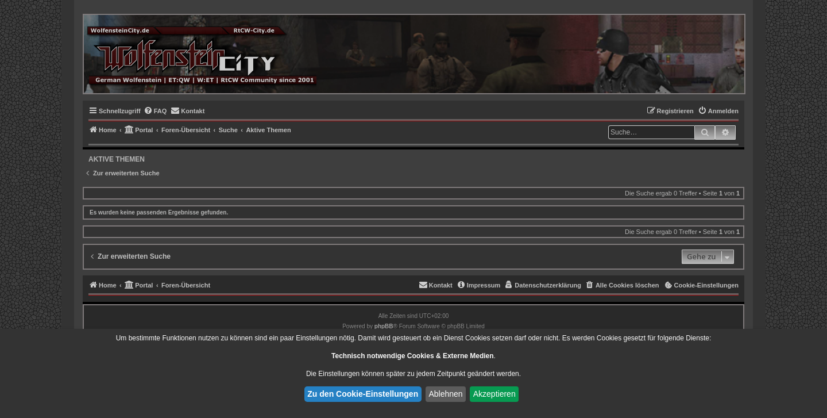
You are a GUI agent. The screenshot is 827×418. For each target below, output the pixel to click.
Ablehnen (445, 393)
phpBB (383, 326)
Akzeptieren (494, 393)
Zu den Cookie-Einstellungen (362, 393)
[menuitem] (155, 111)
